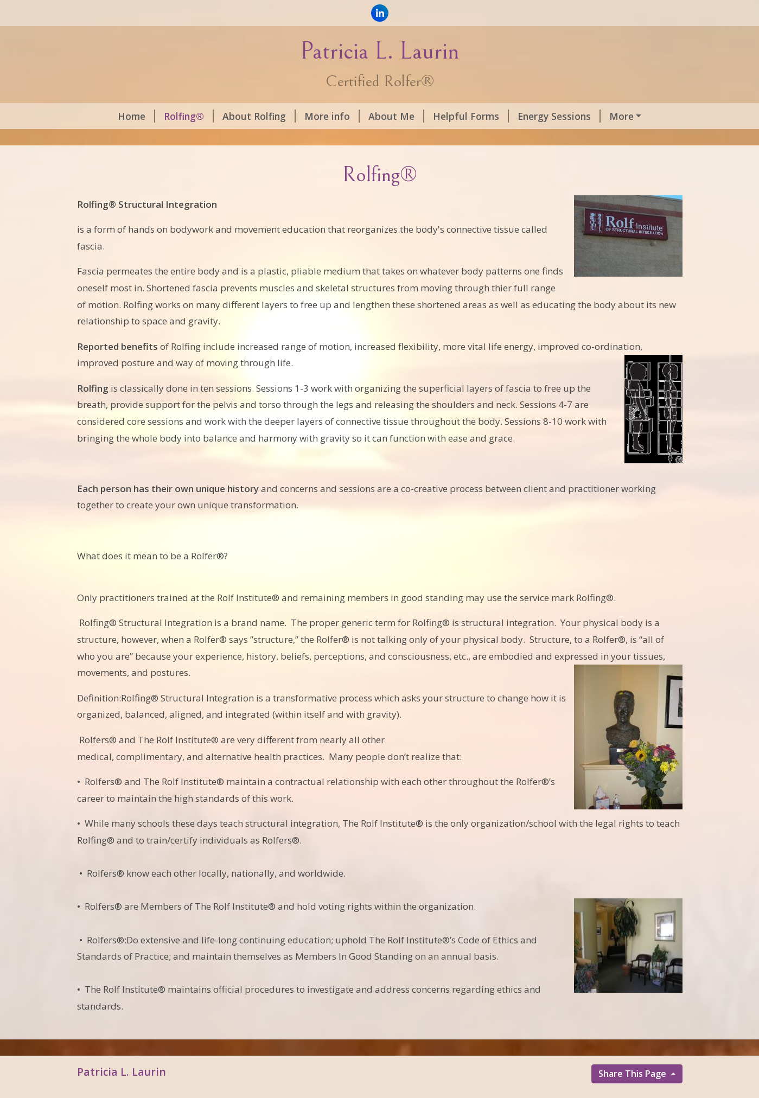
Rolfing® (157, 116)
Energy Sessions (527, 116)
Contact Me (112, 138)
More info (300, 116)
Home (104, 116)
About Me (364, 116)
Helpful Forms (439, 116)
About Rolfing (227, 116)
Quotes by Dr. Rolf (624, 116)
